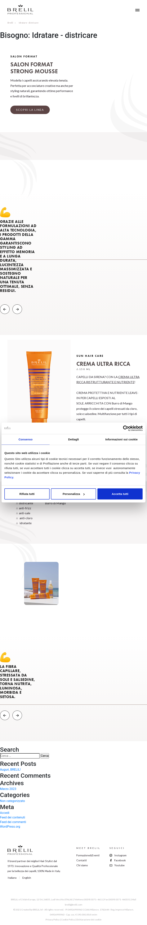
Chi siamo (82, 865)
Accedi (4, 813)
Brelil (10, 22)
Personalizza (74, 494)
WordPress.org (10, 826)
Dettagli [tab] (73, 439)
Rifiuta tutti (26, 494)
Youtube (119, 865)
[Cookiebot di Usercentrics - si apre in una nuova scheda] (126, 428)
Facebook (120, 860)
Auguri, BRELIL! (10, 769)
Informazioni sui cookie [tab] (121, 439)
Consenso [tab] (26, 439)
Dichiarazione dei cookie (88, 919)
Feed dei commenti (13, 822)
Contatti (81, 860)
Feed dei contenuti (12, 817)
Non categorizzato (12, 801)
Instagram (120, 855)
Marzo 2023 (8, 789)
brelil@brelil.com (73, 904)
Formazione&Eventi (88, 855)
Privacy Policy (53, 919)
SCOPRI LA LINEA (30, 109)
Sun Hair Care (90, 356)
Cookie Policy (68, 919)
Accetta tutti (120, 494)
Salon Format (23, 56)
